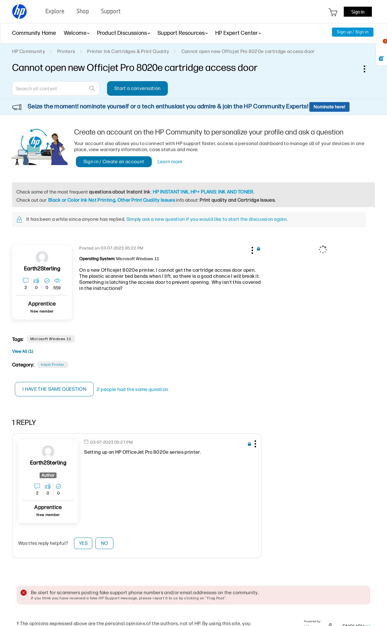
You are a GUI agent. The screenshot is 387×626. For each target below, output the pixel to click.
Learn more (170, 161)
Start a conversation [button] (137, 88)
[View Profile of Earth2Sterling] (42, 268)
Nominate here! (329, 107)
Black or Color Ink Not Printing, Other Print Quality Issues (111, 200)
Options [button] (368, 68)
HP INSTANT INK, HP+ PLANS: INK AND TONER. (203, 192)
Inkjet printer (52, 365)
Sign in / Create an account (114, 161)
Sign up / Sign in (353, 32)
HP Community (28, 51)
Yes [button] (83, 543)
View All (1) (22, 351)
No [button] (104, 543)
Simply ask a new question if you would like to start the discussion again (206, 219)
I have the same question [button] (54, 389)
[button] (252, 249)
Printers (66, 51)
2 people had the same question (132, 389)
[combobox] (56, 88)
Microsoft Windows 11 (50, 339)
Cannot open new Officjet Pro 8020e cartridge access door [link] (248, 51)
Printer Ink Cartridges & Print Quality (128, 51)
